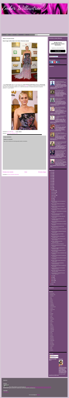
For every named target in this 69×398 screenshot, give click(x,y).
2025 (51, 173)
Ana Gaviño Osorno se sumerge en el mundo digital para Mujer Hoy (60, 82)
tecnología (52, 344)
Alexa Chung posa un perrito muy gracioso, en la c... (57, 227)
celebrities (13, 133)
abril (52, 277)
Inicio (25, 172)
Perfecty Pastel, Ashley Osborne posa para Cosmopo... (58, 239)
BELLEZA (27, 34)
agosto (52, 196)
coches (51, 308)
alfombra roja (8, 133)
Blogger (38, 394)
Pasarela (51, 336)
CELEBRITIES (21, 34)
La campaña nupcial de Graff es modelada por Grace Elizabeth (60, 117)
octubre (52, 193)
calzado (51, 302)
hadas (51, 320)
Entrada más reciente (8, 172)
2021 (51, 179)
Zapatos (51, 350)
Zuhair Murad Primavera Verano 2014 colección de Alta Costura (61, 133)
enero (52, 282)
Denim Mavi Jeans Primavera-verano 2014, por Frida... (58, 271)
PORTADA (4, 34)
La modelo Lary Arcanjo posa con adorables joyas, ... (57, 219)
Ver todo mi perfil (62, 374)
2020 (51, 181)
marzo (52, 278)
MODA (9, 34)
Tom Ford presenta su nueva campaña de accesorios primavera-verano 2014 (60, 151)
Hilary (61, 365)
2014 (51, 189)
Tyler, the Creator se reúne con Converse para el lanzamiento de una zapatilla (60, 160)
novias (51, 335)
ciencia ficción (53, 306)
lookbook (52, 327)
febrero (52, 280)
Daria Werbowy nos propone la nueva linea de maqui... (58, 251)
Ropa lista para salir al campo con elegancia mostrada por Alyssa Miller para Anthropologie (60, 143)
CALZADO (14, 34)
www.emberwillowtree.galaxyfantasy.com (43, 387)
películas (52, 337)
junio (52, 199)
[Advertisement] (35, 24)
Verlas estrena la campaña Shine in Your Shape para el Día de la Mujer (60, 108)
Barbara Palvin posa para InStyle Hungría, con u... (57, 234)
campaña (52, 304)
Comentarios (53, 357)
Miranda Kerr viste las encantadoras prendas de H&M (58, 248)
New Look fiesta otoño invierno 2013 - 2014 (59, 91)
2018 (51, 184)
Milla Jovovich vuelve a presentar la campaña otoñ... (58, 237)
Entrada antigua (42, 172)
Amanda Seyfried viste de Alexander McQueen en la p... (58, 268)
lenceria (51, 325)
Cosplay (51, 313)
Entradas (52, 355)
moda (17, 133)
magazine (52, 328)
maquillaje (52, 329)
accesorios (52, 293)
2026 (51, 172)
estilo (51, 316)
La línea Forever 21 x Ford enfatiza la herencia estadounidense (60, 99)
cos (51, 312)
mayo (52, 275)
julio (52, 198)
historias (51, 321)
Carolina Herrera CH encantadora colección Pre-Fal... (57, 263)
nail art (51, 333)
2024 (51, 175)
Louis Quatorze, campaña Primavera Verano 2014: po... (58, 273)
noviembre (53, 192)
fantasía (51, 317)
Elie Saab (26, 85)
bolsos (51, 301)
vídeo (51, 348)
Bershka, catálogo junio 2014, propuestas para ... (56, 242)
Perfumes (52, 339)
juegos (51, 324)
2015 (51, 187)
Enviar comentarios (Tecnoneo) (13, 174)
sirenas (51, 341)
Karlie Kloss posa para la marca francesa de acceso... (57, 214)
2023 (51, 176)
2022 (51, 178)
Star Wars (52, 343)
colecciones (52, 309)
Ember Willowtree (21, 7)
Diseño (51, 314)
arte (51, 297)
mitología (52, 331)
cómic (51, 310)
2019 (51, 183)
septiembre (53, 195)
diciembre (53, 190)
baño (51, 298)
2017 (51, 186)
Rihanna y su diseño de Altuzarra (57, 243)
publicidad (52, 340)
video (51, 347)
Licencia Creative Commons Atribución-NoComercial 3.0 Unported (38, 386)
